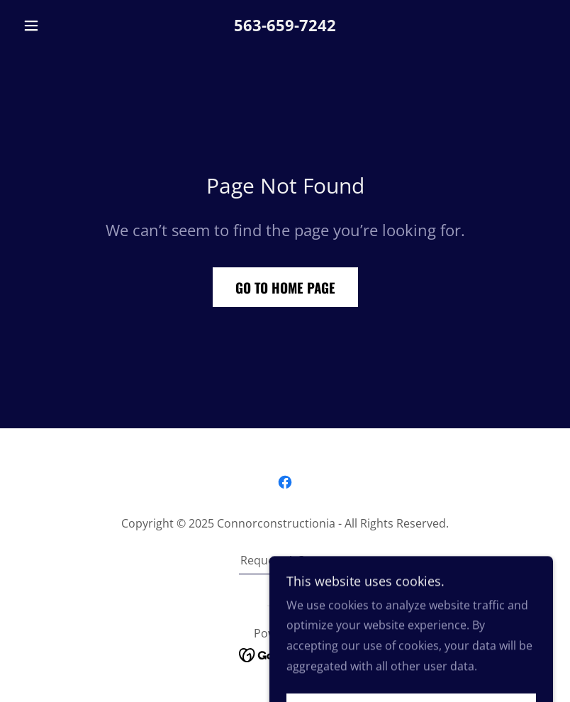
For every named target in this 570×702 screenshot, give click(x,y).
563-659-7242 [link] (285, 24)
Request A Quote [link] (285, 560)
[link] (285, 482)
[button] (57, 25)
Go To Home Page (285, 287)
